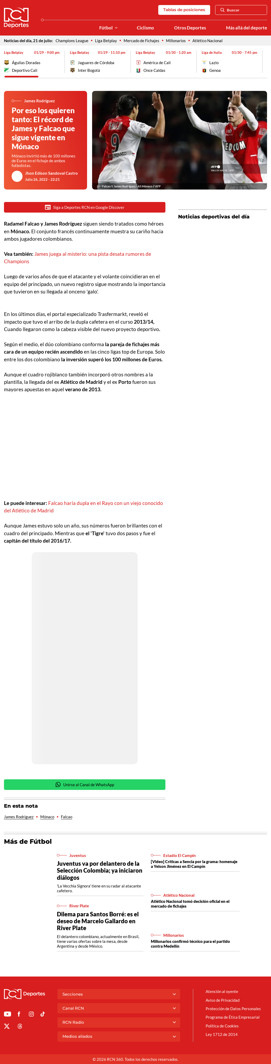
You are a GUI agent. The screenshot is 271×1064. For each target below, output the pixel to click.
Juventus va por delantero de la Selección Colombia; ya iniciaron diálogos (99, 870)
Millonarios (176, 40)
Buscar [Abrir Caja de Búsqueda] (230, 10)
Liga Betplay (106, 40)
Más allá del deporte (246, 27)
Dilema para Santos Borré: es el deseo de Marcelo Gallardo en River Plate (98, 921)
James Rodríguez (19, 817)
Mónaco (47, 817)
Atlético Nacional (207, 40)
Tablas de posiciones (184, 9)
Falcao (66, 817)
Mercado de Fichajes (141, 40)
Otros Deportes (190, 27)
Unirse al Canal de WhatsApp (85, 785)
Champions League (72, 40)
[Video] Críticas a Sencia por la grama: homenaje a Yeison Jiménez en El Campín (194, 864)
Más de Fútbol (28, 842)
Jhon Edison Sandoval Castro (51, 173)
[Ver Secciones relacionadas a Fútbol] (116, 28)
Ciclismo (145, 27)
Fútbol (106, 27)
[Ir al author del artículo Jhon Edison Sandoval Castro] (17, 176)
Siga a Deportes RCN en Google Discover (84, 207)
